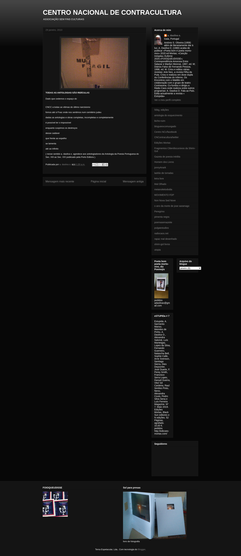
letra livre (159, 178)
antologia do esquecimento (168, 115)
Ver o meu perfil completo (167, 100)
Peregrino (159, 211)
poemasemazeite (163, 222)
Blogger (141, 549)
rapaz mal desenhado (165, 239)
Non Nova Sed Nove (165, 200)
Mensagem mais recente (60, 181)
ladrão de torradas (163, 173)
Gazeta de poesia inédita (167, 156)
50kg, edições (161, 109)
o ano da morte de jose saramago (171, 206)
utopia (157, 249)
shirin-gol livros (162, 244)
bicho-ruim (159, 121)
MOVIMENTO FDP (164, 195)
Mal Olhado (160, 184)
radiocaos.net (161, 233)
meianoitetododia (163, 189)
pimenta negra (161, 216)
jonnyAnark (160, 167)
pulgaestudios (161, 228)
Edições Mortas (162, 142)
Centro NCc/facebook (165, 132)
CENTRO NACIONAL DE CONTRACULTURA (112, 12)
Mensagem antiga (133, 181)
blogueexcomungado (165, 126)
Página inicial (98, 181)
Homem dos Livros (164, 162)
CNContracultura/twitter (166, 137)
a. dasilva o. (174, 35)
